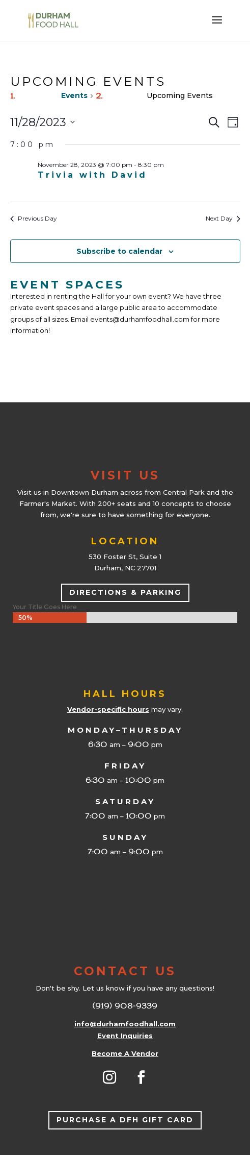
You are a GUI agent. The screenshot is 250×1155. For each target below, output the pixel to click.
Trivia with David (92, 175)
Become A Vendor (125, 1053)
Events (74, 95)
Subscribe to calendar (119, 251)
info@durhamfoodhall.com (125, 1024)
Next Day (223, 218)
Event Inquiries (125, 1035)
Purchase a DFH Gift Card (125, 1119)
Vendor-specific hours (108, 709)
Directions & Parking (125, 592)
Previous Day (33, 218)
